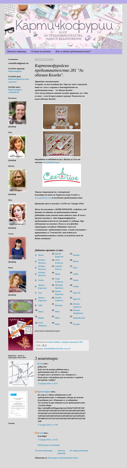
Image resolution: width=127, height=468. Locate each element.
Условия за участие (41, 51)
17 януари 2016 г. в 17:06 (48, 425)
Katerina (59, 305)
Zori (40, 293)
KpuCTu (76, 293)
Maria (41, 255)
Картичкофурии (44, 392)
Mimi (57, 311)
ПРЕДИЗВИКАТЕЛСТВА (53, 349)
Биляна (76, 324)
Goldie (76, 286)
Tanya (40, 311)
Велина (40, 364)
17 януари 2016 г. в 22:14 (48, 440)
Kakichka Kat (79, 318)
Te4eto (41, 280)
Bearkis (76, 255)
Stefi (40, 305)
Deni (75, 267)
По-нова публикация (43, 451)
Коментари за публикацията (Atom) (63, 458)
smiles (75, 274)
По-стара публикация (79, 451)
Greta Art (67, 349)
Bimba (41, 318)
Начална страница (16, 51)
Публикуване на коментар (49, 445)
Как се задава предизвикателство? (73, 51)
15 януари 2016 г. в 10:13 (48, 384)
